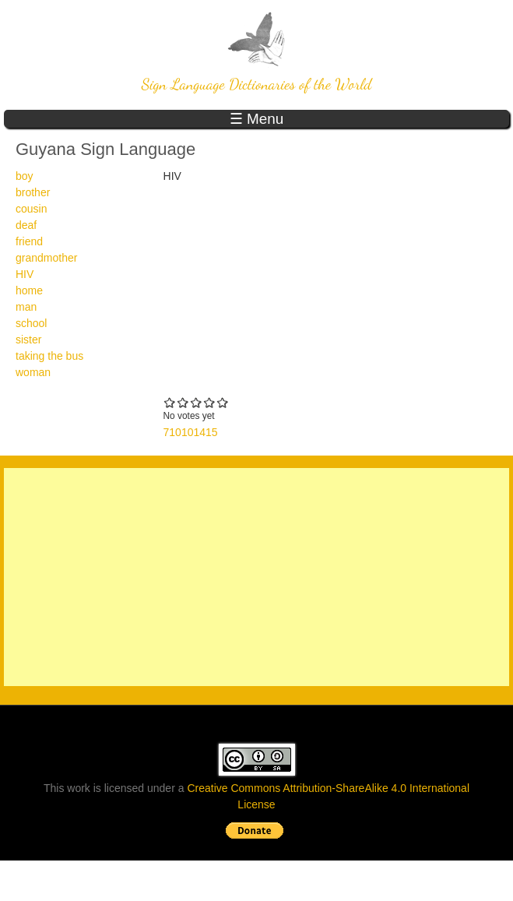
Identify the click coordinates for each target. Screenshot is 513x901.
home (29, 290)
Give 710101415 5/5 (223, 402)
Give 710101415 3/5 (196, 402)
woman (33, 372)
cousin (31, 208)
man (26, 307)
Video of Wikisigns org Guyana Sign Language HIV (333, 288)
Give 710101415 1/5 (170, 402)
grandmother (46, 258)
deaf (26, 225)
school (31, 323)
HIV (24, 274)
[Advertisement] (239, 577)
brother (33, 192)
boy (24, 176)
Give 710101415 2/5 (183, 402)
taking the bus (49, 356)
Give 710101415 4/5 (209, 402)
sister (28, 339)
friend (29, 241)
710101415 (190, 432)
